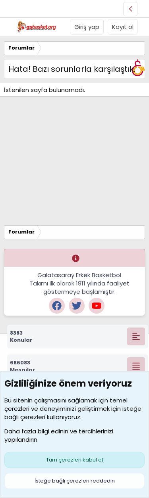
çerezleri (16, 408)
